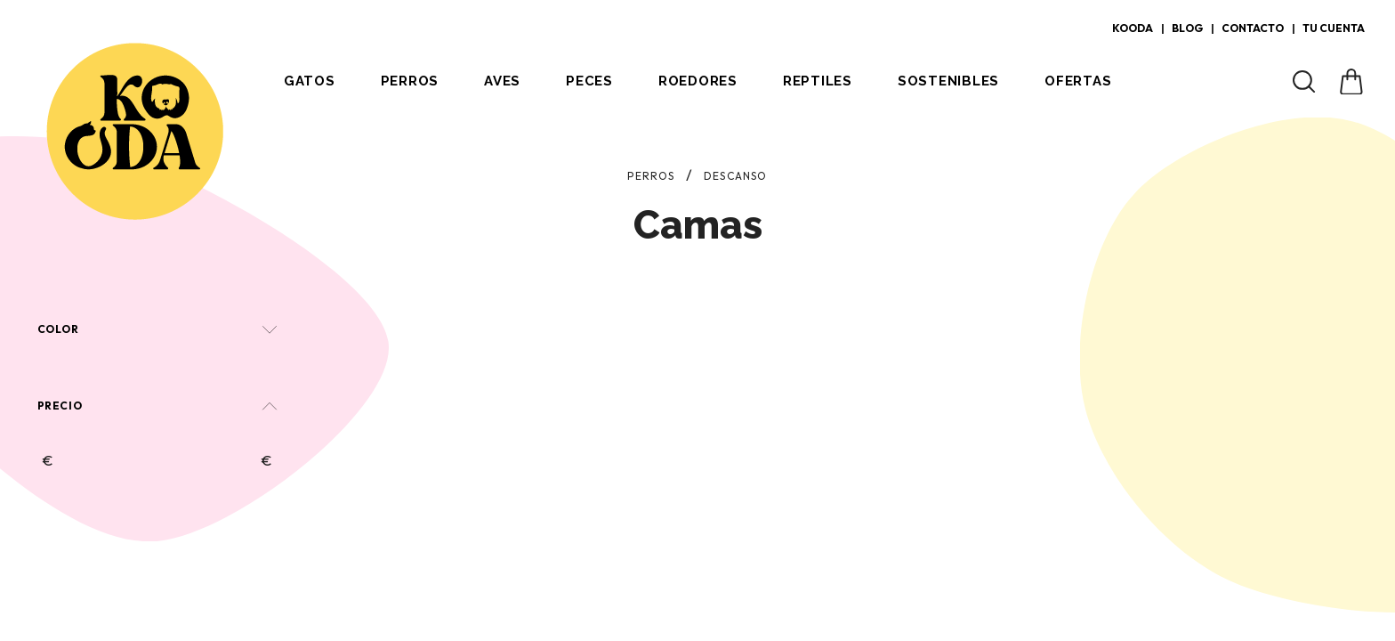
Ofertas (1077, 81)
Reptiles (817, 81)
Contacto (1253, 28)
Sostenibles (948, 81)
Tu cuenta (1333, 28)
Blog (1187, 28)
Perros (410, 81)
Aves (502, 81)
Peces (589, 81)
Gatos (309, 81)
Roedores (698, 81)
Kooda (1132, 28)
